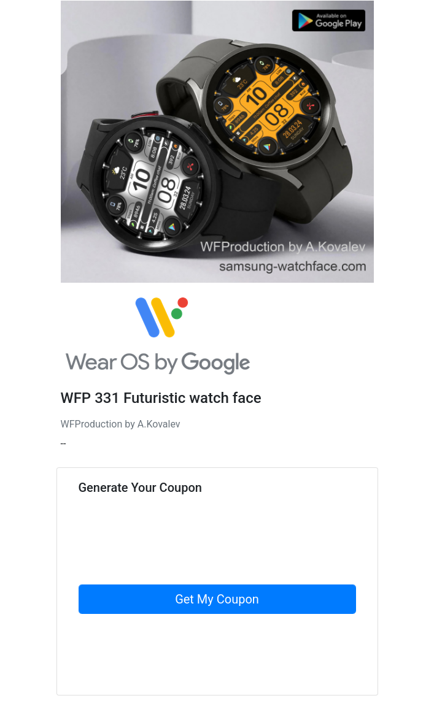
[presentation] (172, 560)
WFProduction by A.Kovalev (120, 424)
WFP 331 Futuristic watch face (161, 398)
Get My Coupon (217, 599)
